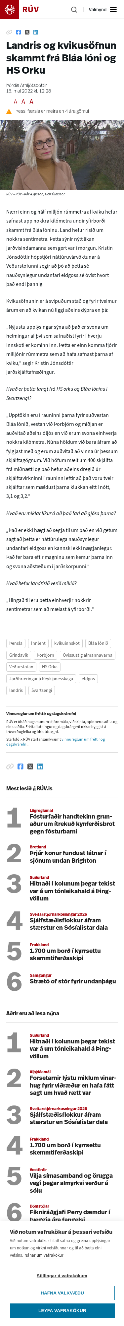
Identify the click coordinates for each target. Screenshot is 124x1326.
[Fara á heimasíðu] (25, 9)
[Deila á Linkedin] (35, 32)
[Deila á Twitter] (27, 32)
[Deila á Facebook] (18, 32)
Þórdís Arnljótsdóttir (26, 85)
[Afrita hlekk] (9, 32)
